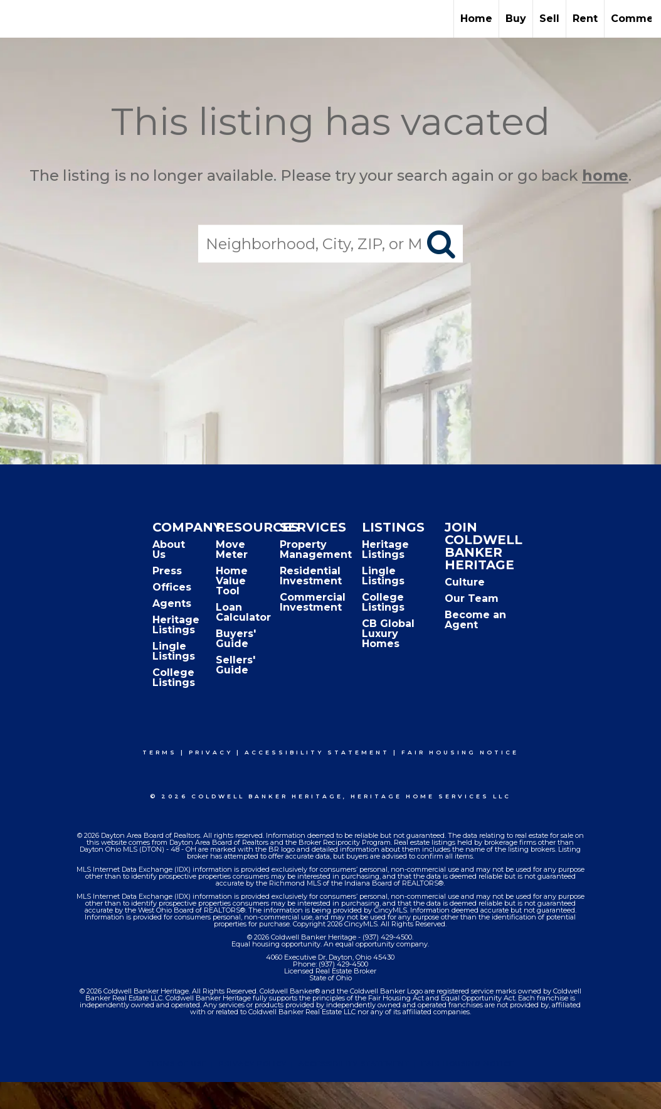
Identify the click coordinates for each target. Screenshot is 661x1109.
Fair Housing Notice (460, 752)
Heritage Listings (175, 625)
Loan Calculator (243, 612)
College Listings (173, 677)
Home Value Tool (232, 581)
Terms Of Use (177, 1063)
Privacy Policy (253, 1063)
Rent (585, 18)
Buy (515, 18)
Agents (171, 603)
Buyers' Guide (236, 639)
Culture (465, 582)
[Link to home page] (16, 19)
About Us (168, 549)
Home (476, 18)
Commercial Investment (313, 602)
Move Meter (232, 549)
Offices (171, 587)
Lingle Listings (173, 651)
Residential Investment (311, 576)
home (605, 175)
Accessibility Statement (317, 752)
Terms (159, 752)
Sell (549, 18)
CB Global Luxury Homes (388, 634)
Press (167, 571)
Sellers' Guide (235, 665)
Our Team (472, 598)
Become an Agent (475, 620)
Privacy (211, 752)
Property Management (316, 549)
